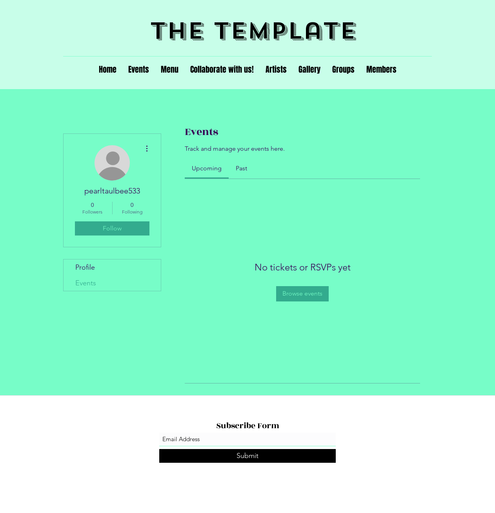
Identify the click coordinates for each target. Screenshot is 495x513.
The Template (253, 31)
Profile (85, 267)
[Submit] (247, 456)
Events (85, 283)
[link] (207, 168)
